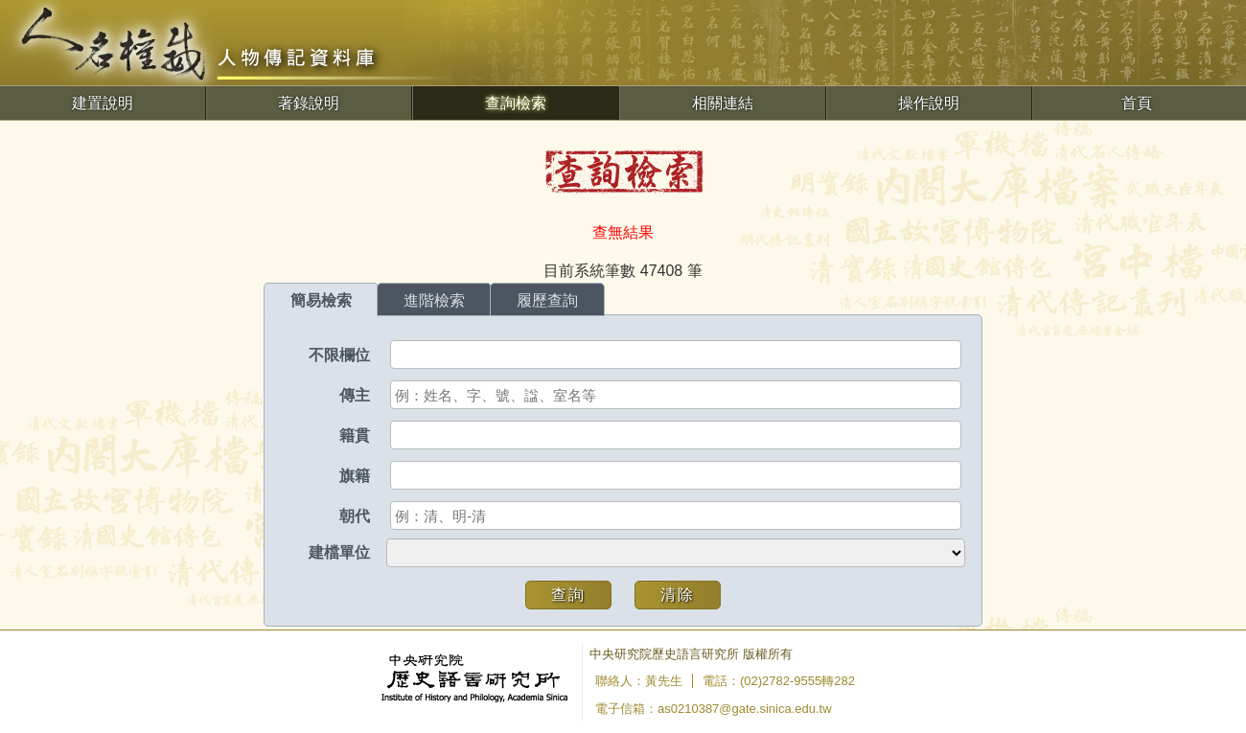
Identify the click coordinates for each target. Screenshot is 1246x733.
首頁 (1136, 103)
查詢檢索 (515, 103)
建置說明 (102, 103)
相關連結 (722, 103)
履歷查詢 (547, 300)
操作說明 (928, 103)
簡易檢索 (321, 300)
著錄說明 (308, 103)
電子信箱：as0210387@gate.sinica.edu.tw (713, 708)
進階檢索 (434, 300)
